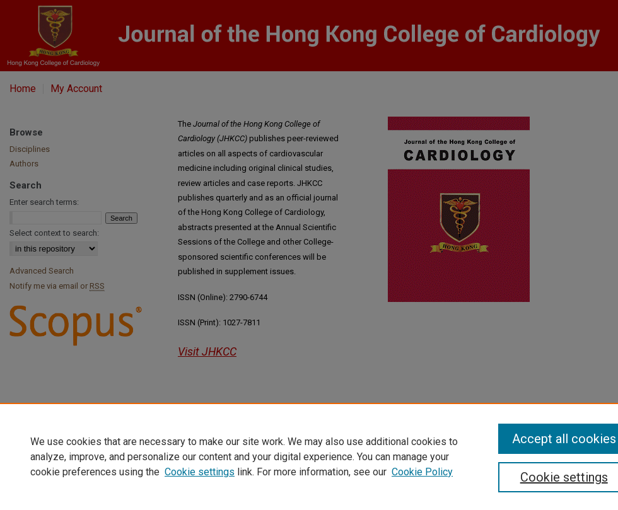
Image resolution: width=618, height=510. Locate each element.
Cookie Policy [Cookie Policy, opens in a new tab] (422, 472)
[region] (309, 456)
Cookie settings (200, 472)
